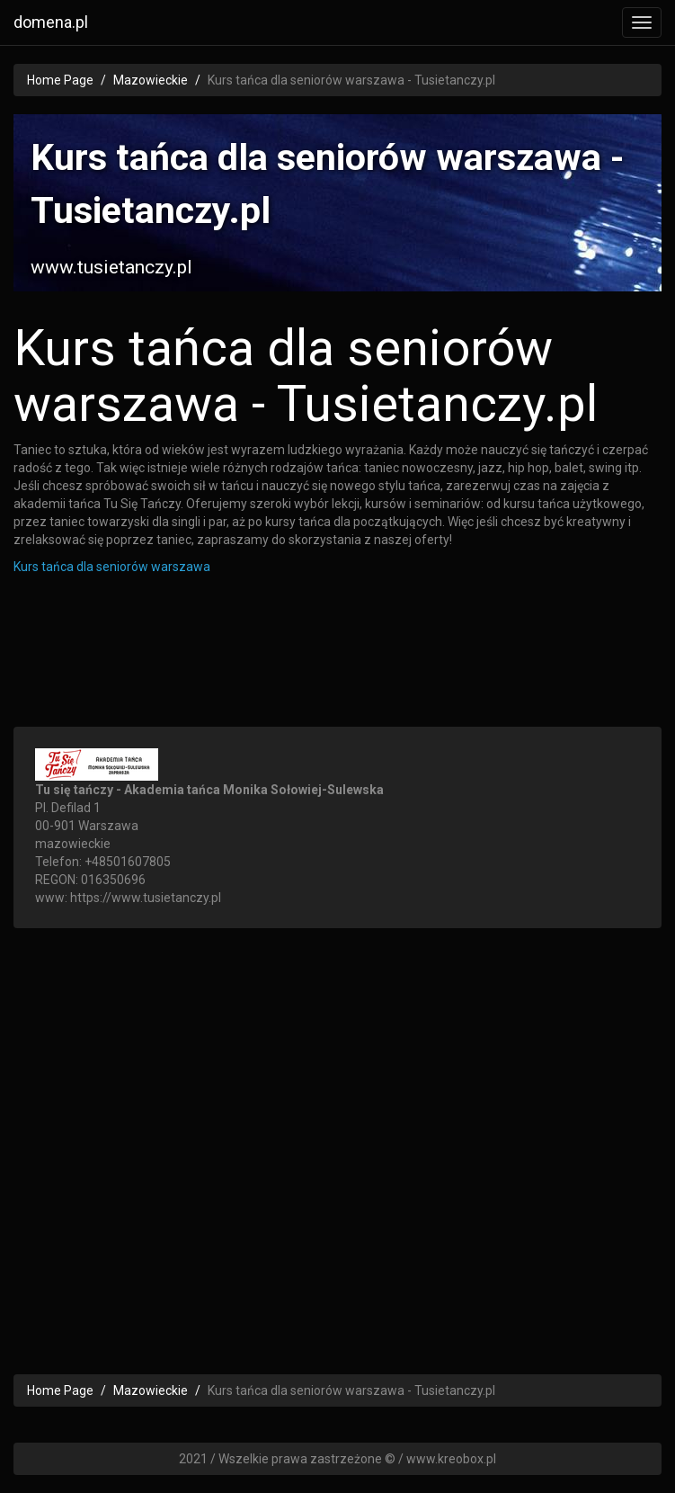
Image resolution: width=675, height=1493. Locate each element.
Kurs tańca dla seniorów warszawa (111, 566)
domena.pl (50, 22)
